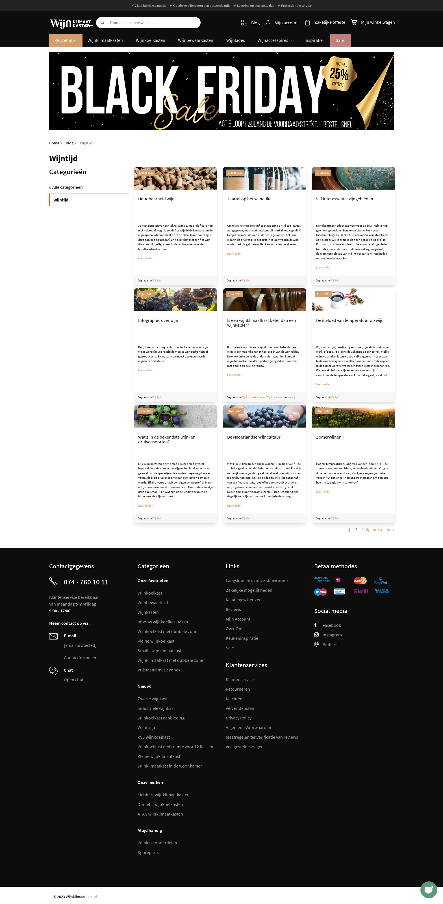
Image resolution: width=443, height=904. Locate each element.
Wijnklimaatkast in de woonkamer (170, 766)
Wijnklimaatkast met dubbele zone (170, 660)
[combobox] (148, 22)
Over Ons (234, 628)
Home (54, 143)
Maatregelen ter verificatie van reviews (262, 737)
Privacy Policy (238, 718)
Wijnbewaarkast (153, 602)
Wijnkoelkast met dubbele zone (167, 631)
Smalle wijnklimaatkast (159, 650)
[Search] (101, 22)
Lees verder (145, 259)
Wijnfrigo (146, 727)
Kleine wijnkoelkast (156, 641)
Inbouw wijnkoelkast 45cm (163, 622)
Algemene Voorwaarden (248, 727)
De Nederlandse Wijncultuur (254, 437)
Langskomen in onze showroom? (257, 580)
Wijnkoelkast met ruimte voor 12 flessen (175, 746)
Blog (251, 22)
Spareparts (148, 852)
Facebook (327, 625)
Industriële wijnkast (156, 708)
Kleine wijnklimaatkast (159, 756)
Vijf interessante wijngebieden (344, 199)
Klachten (234, 698)
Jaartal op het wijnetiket (250, 199)
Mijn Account (238, 619)
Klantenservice (240, 679)
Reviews (233, 609)
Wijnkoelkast (150, 593)
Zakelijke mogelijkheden (249, 590)
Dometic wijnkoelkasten (160, 804)
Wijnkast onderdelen (157, 843)
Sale (230, 648)
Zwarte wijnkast (153, 698)
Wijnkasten (148, 612)
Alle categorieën (67, 187)
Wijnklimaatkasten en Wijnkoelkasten (262, 398)
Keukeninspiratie (242, 638)
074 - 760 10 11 (86, 581)
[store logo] (70, 19)
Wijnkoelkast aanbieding (161, 718)
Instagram (328, 635)
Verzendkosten (240, 708)
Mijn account (287, 22)
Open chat (73, 679)
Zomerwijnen (329, 437)
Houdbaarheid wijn (156, 199)
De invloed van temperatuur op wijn (350, 321)
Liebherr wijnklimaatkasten (164, 794)
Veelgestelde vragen (245, 746)
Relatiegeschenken (244, 599)
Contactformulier (80, 657)
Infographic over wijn (158, 321)
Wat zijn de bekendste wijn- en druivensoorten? (167, 440)
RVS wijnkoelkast (154, 737)
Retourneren (238, 689)
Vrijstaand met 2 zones (159, 670)
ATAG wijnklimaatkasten (160, 814)
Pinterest (327, 644)
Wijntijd (156, 281)
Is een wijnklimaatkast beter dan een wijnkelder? (261, 323)
